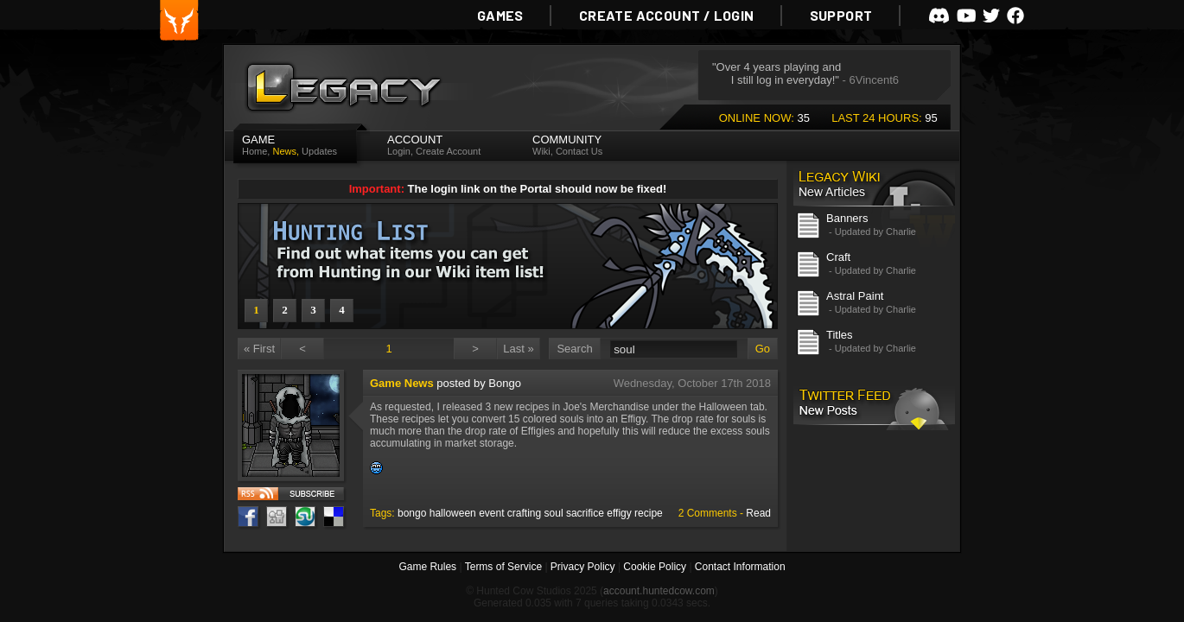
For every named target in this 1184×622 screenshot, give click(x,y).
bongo (412, 513)
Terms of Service (503, 567)
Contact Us (579, 151)
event (491, 513)
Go (762, 348)
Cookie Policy (654, 567)
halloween (453, 513)
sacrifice (585, 513)
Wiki (541, 151)
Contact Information (740, 567)
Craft (838, 257)
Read (758, 513)
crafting (524, 513)
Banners (847, 218)
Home (254, 151)
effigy (619, 513)
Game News (402, 383)
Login (399, 151)
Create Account (448, 151)
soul (553, 513)
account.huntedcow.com (659, 591)
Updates (319, 151)
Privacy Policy (583, 567)
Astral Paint (854, 295)
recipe (648, 513)
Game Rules (427, 567)
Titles (839, 334)
